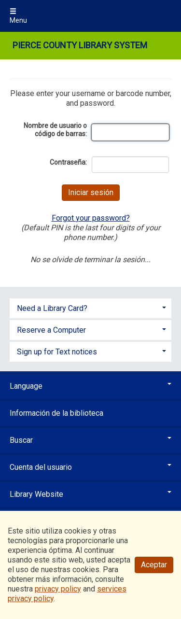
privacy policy (58, 588)
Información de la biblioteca (56, 413)
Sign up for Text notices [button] (57, 351)
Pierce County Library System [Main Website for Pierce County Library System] (80, 45)
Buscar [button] (90, 440)
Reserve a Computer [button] (51, 330)
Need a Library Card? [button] (52, 308)
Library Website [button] (90, 494)
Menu (18, 16)
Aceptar (154, 564)
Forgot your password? (91, 218)
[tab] (90, 307)
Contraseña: (68, 162)
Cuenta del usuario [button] (90, 467)
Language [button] (90, 386)
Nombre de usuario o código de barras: (55, 130)
